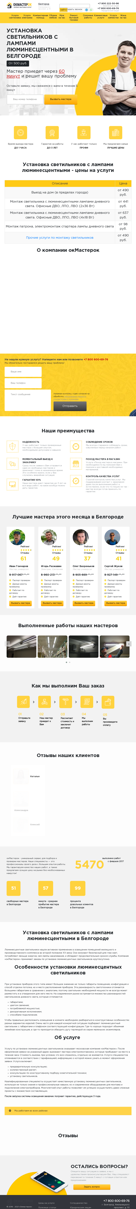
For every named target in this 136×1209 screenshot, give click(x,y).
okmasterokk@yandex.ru (119, 1198)
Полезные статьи (47, 1194)
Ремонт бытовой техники (73, 18)
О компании (44, 1203)
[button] (66, 670)
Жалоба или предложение (83, 1199)
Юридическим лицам (80, 1194)
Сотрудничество (78, 1190)
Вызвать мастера (20, 603)
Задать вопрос (92, 1173)
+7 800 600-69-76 (108, 9)
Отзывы (42, 1199)
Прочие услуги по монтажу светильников (59, 237)
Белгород (43, 4)
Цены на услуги (46, 1190)
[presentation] (7, 651)
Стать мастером (78, 1203)
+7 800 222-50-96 (108, 4)
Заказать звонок (73, 9)
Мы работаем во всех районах (28, 1097)
